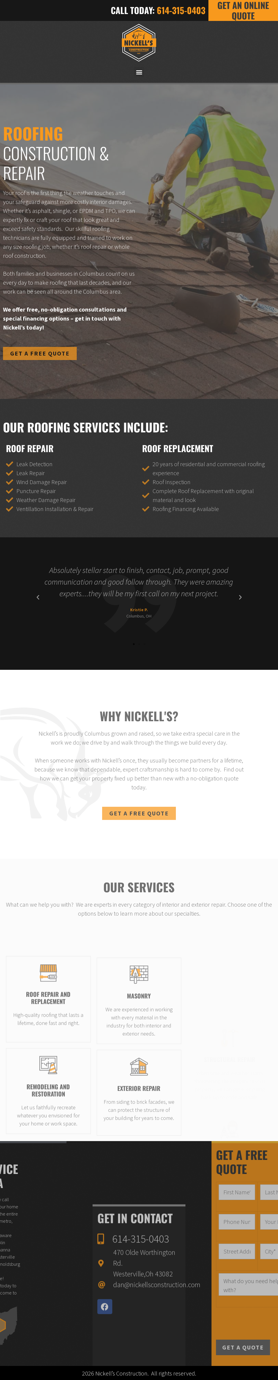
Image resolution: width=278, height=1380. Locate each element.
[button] (139, 72)
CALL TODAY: (158, 10)
